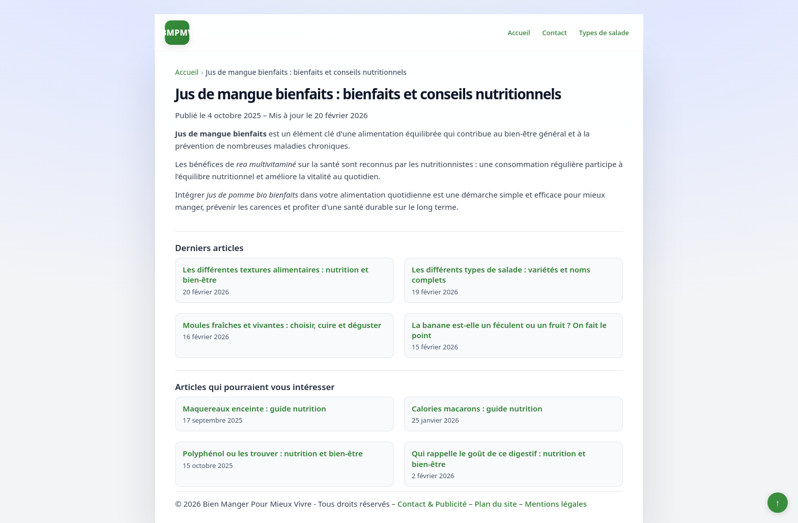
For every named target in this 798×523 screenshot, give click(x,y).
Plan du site (495, 504)
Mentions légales (556, 504)
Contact (555, 32)
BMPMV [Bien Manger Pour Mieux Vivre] (177, 32)
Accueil (519, 32)
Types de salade (604, 32)
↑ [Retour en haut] (778, 503)
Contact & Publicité (432, 504)
